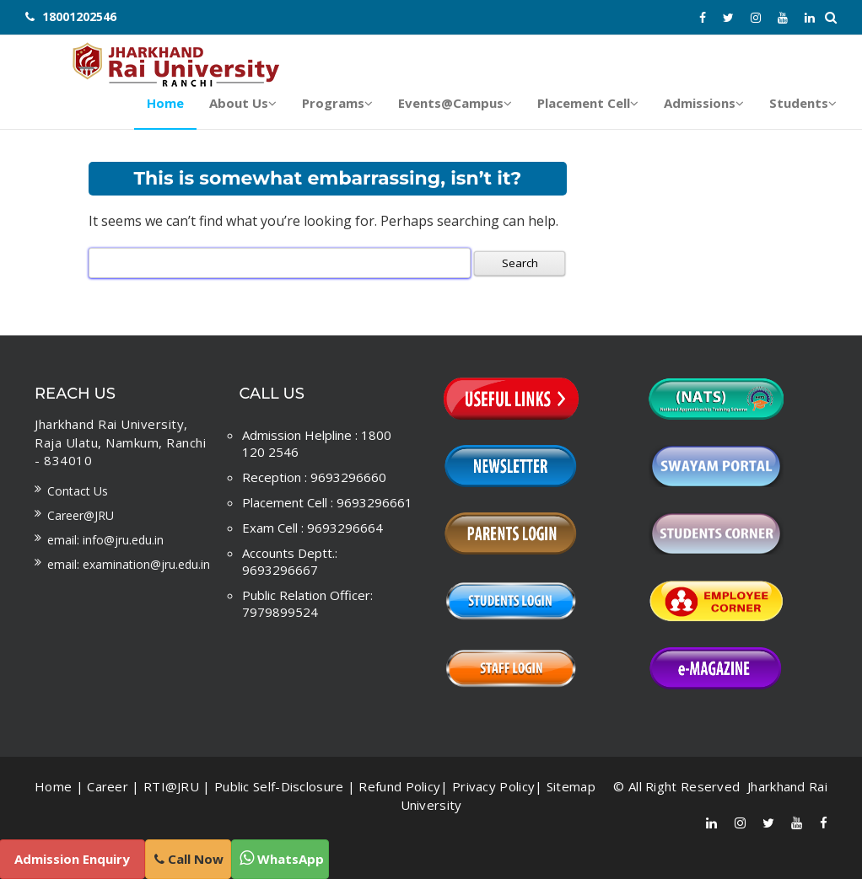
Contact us (77, 491)
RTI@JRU (171, 786)
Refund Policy (399, 786)
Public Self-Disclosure (279, 786)
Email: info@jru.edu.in (105, 540)
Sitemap (571, 786)
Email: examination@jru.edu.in (128, 564)
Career (107, 786)
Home (53, 786)
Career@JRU (80, 515)
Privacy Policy (493, 786)
